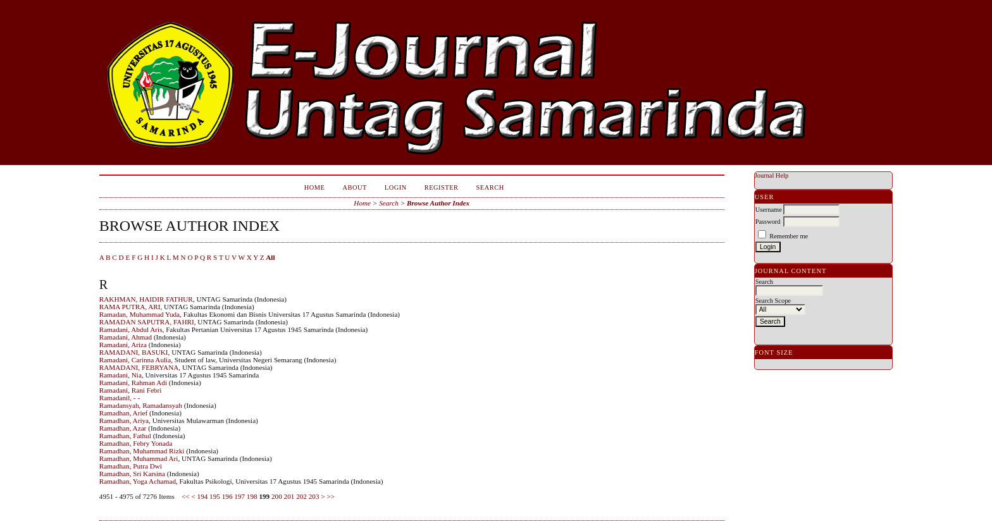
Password (768, 221)
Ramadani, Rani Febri (130, 390)
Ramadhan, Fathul (125, 435)
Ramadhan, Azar (123, 428)
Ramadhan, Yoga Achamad (137, 481)
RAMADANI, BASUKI (133, 352)
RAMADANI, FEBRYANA (139, 367)
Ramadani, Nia (120, 375)
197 (239, 496)
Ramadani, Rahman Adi (133, 382)
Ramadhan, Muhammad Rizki (142, 451)
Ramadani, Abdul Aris (131, 329)
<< (186, 496)
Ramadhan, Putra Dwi (130, 466)
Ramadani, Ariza (123, 344)
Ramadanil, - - (119, 397)
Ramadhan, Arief (123, 413)
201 (289, 496)
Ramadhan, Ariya (124, 420)
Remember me (788, 236)
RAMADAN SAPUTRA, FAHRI (146, 322)
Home (314, 187)
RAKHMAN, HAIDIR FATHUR (146, 299)
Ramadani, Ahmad (125, 337)
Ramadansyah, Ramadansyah (140, 405)
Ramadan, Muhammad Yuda (139, 314)
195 (214, 496)
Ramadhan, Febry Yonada (136, 443)
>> (330, 496)
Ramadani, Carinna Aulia (135, 360)
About (354, 187)
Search (490, 187)
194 (202, 496)
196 (227, 496)
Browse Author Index (438, 203)
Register (442, 187)
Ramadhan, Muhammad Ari (138, 458)
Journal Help (771, 175)
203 (314, 496)
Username (768, 209)
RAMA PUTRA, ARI (130, 306)
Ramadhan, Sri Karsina (132, 473)
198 (252, 496)
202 (301, 496)
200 (276, 496)
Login (396, 187)
